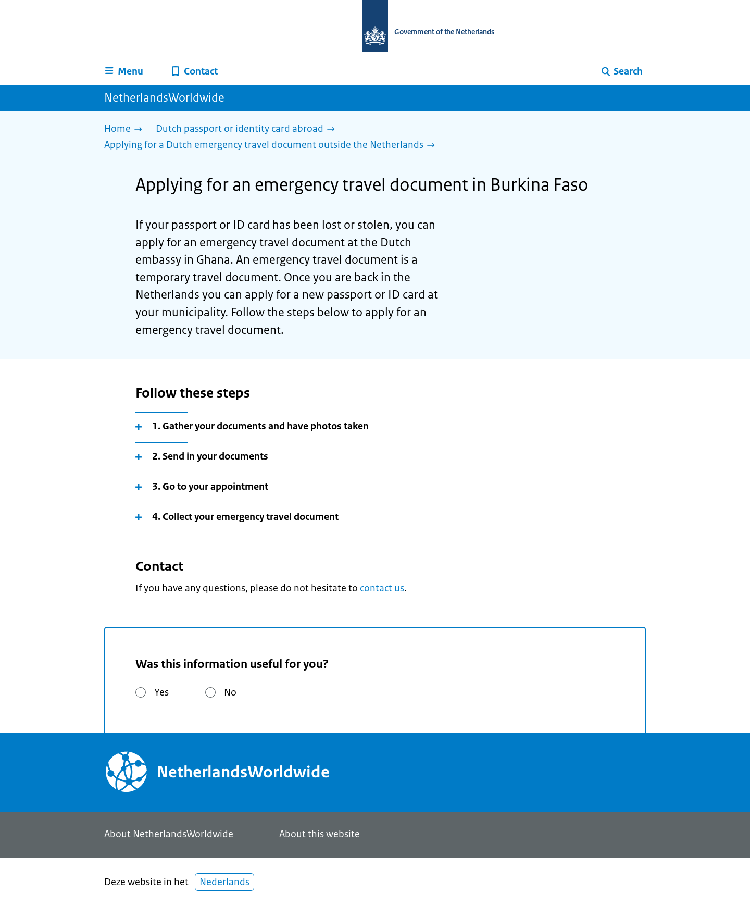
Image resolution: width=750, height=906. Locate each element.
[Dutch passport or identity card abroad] (248, 129)
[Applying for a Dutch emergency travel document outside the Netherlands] (272, 146)
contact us (382, 588)
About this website (319, 834)
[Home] (125, 129)
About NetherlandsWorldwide (168, 834)
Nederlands (224, 882)
